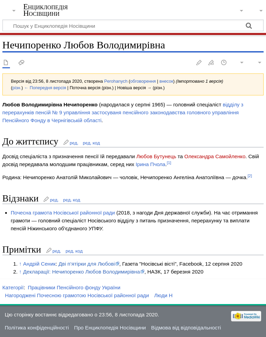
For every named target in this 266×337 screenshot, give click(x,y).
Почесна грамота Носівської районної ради (63, 213)
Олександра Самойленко (214, 156)
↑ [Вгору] (20, 264)
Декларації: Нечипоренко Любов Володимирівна (81, 272)
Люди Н (163, 295)
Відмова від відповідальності (186, 327)
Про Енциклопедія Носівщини (110, 327)
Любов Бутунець (156, 156)
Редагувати (199, 63)
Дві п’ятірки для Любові (87, 264)
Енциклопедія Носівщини (45, 10)
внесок (166, 81)
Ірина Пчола (150, 164)
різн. (16, 87)
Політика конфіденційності (37, 327)
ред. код (91, 143)
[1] (169, 163)
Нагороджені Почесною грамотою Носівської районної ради (77, 295)
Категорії (13, 287)
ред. (74, 143)
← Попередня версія (45, 87)
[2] (249, 176)
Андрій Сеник (39, 264)
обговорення (143, 81)
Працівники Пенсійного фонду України (74, 287)
